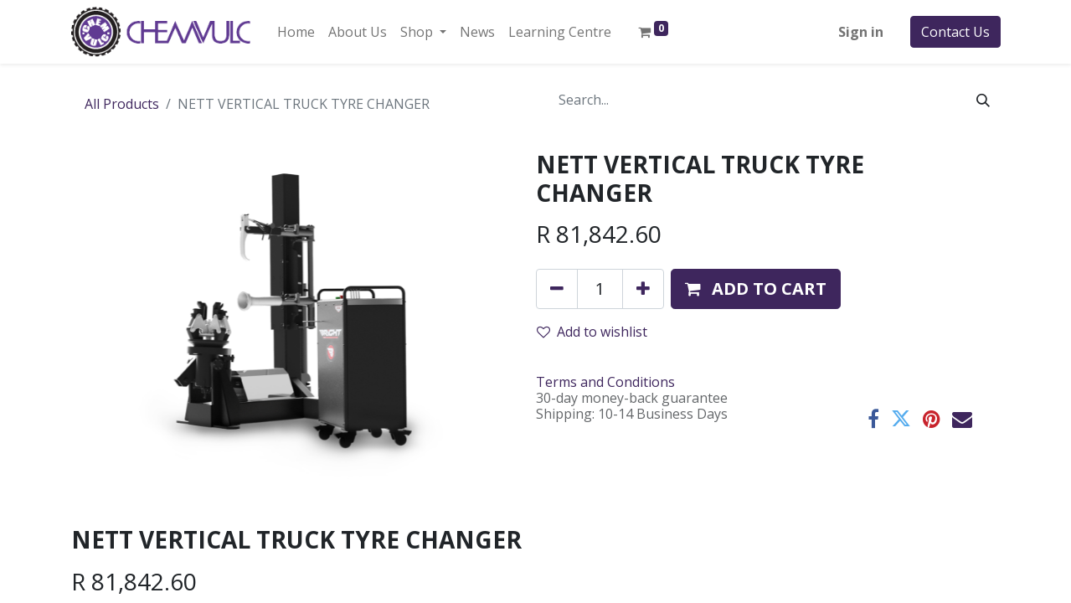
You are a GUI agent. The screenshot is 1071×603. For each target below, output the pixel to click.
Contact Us (955, 32)
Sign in (860, 32)
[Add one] (643, 289)
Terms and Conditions (605, 382)
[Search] (983, 100)
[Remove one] (557, 289)
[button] (756, 289)
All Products (122, 104)
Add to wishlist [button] (592, 331)
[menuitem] (296, 32)
